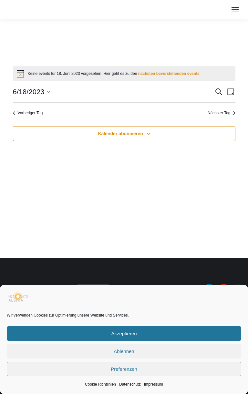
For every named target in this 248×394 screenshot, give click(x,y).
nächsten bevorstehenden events (169, 73)
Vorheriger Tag (28, 113)
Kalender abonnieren (120, 133)
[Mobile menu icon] (235, 9)
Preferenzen (124, 369)
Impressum (153, 384)
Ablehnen (124, 351)
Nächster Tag (221, 113)
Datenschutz (130, 384)
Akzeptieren (124, 333)
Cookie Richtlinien (100, 384)
